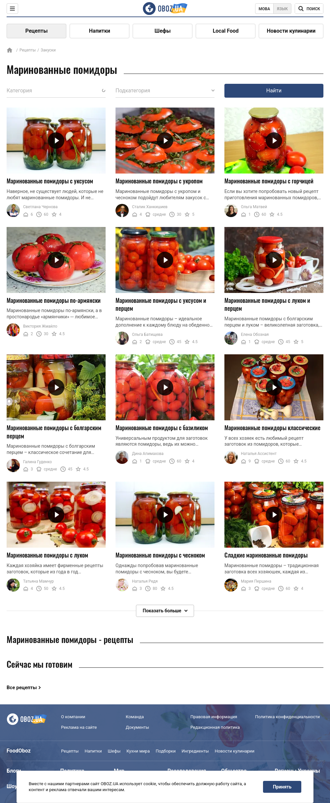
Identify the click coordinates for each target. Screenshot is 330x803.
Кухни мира (137, 751)
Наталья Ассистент (259, 453)
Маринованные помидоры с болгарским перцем (54, 432)
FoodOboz (19, 751)
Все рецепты (22, 688)
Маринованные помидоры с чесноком (160, 555)
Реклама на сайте (79, 727)
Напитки (99, 31)
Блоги (14, 771)
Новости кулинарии (291, 31)
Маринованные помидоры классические (272, 428)
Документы (137, 727)
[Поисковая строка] (309, 9)
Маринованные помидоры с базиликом (162, 428)
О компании (73, 716)
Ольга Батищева (147, 334)
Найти (273, 90)
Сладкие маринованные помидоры (266, 555)
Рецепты (36, 31)
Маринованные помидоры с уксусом (50, 181)
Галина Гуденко (37, 462)
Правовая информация (213, 716)
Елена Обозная (255, 334)
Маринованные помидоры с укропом (159, 181)
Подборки (166, 751)
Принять (282, 786)
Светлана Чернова (40, 207)
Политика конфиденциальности (287, 716)
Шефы (162, 31)
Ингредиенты (195, 751)
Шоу (12, 786)
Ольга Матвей (254, 207)
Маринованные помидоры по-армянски (54, 300)
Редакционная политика (215, 727)
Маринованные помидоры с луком (47, 555)
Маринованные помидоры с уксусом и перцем (161, 304)
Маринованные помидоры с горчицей (269, 181)
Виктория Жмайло (40, 326)
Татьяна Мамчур (38, 581)
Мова (264, 9)
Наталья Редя (145, 581)
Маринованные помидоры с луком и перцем (267, 304)
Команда (135, 716)
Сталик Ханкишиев (150, 207)
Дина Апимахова (148, 453)
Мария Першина (256, 581)
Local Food (226, 31)
